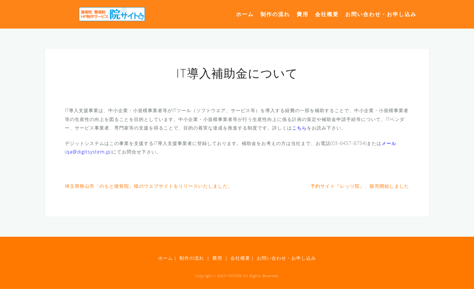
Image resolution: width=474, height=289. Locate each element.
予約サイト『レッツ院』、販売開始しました (359, 186)
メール (389, 143)
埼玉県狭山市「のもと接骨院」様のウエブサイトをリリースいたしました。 (149, 186)
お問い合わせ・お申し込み (380, 14)
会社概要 (327, 14)
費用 (302, 14)
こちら (299, 128)
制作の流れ (275, 14)
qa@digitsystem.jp (88, 152)
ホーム (245, 14)
